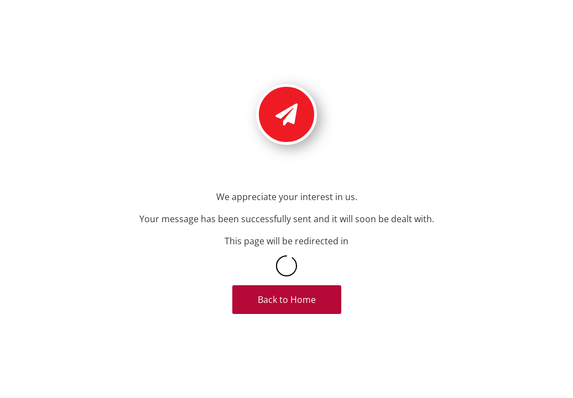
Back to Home (287, 300)
